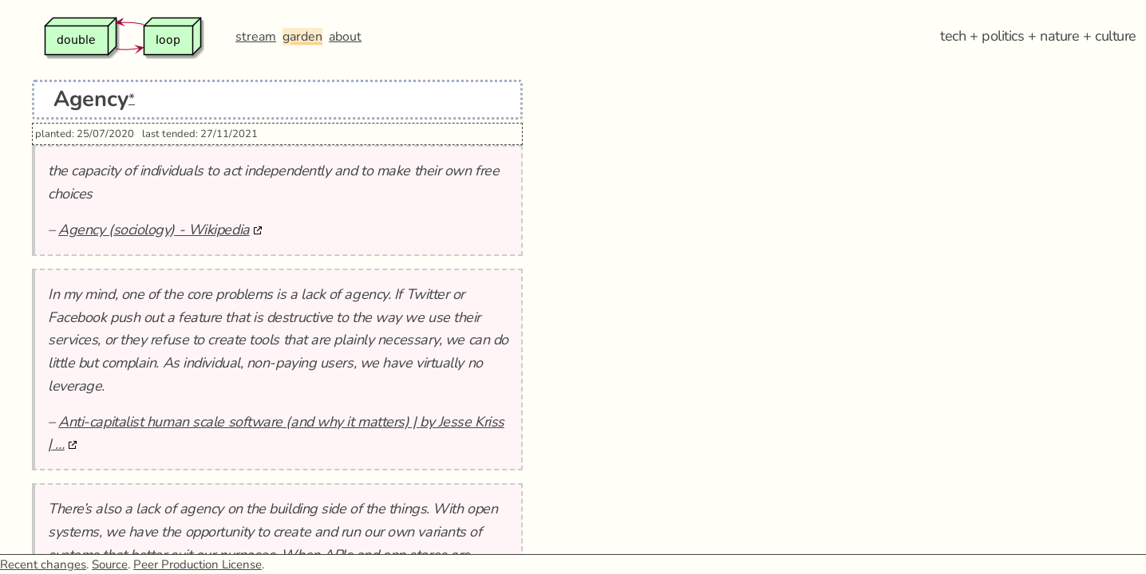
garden (302, 36)
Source (110, 564)
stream (255, 36)
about (345, 36)
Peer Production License (197, 564)
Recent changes (43, 564)
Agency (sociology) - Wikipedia (154, 229)
